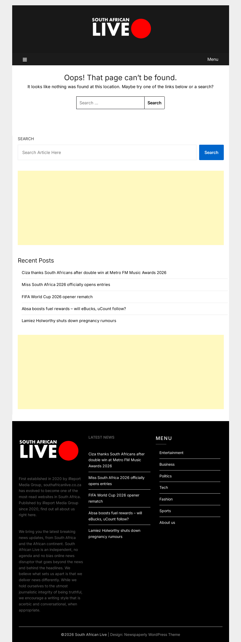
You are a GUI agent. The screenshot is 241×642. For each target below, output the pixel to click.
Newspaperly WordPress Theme (152, 634)
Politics (165, 476)
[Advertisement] (121, 208)
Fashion (166, 499)
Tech (163, 487)
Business (167, 464)
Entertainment (171, 452)
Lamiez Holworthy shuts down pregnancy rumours (69, 320)
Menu (212, 59)
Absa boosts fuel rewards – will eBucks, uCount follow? (74, 308)
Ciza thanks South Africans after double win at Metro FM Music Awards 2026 (94, 272)
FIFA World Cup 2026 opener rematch (57, 296)
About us (167, 522)
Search (26, 138)
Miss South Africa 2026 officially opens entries (66, 284)
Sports (165, 510)
